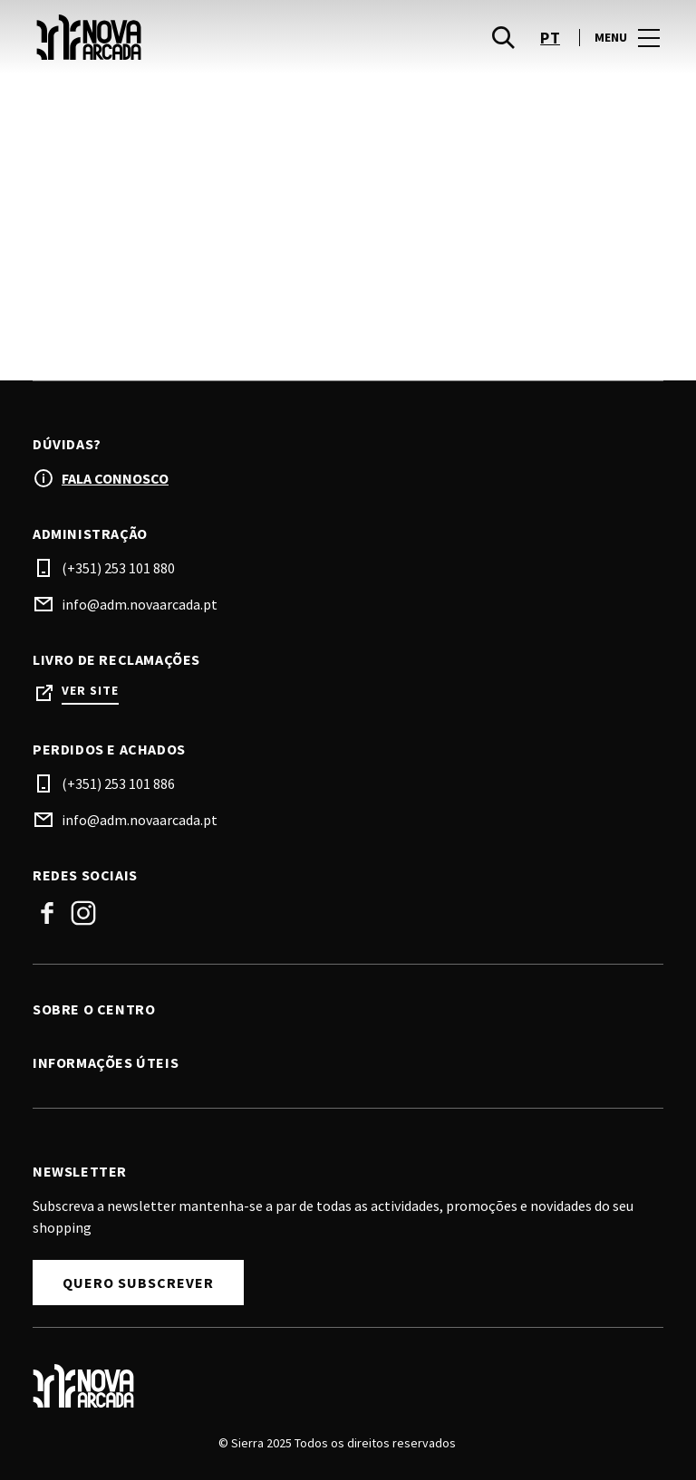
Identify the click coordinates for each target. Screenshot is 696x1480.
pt (550, 37)
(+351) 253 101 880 (118, 568)
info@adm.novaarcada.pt (140, 604)
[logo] (192, 37)
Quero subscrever (138, 1282)
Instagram (83, 913)
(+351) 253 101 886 (118, 783)
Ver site (90, 690)
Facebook (47, 913)
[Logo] (337, 1386)
